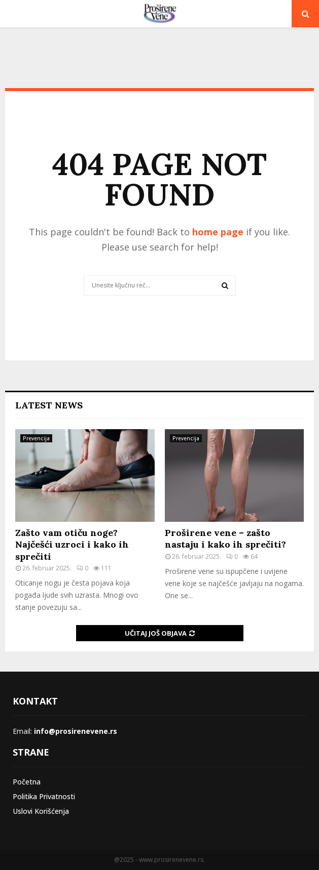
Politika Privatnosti (44, 796)
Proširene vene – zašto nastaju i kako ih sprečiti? (225, 538)
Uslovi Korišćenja (41, 811)
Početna (27, 781)
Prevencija (36, 438)
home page (217, 232)
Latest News (49, 405)
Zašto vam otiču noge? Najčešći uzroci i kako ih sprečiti (72, 544)
